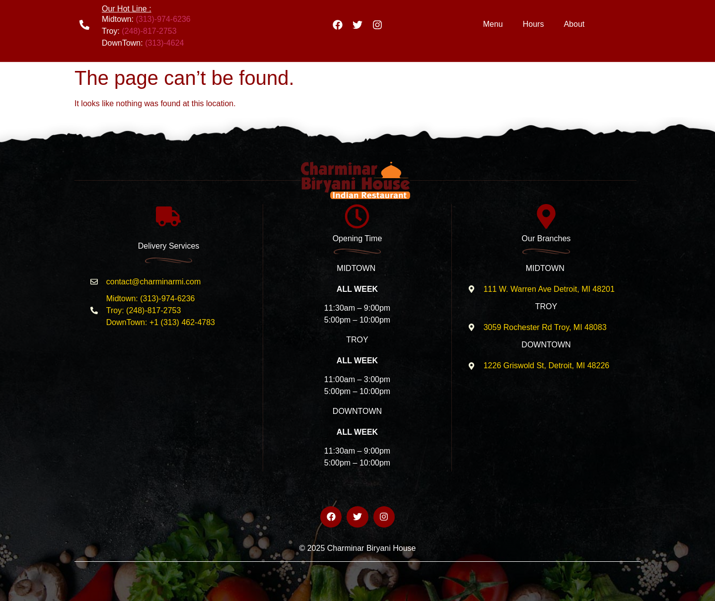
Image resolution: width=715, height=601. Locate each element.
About (574, 24)
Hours (533, 24)
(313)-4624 (164, 43)
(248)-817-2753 (149, 31)
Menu (493, 24)
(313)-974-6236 (163, 19)
